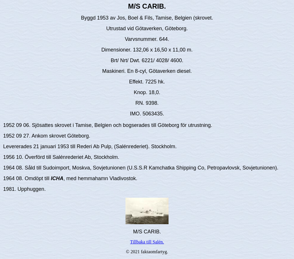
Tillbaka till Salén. (147, 241)
